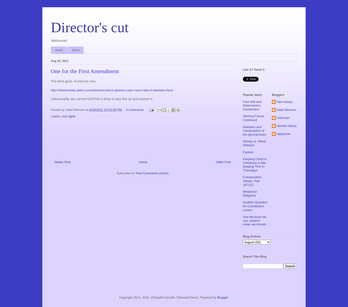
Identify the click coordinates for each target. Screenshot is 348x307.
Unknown (283, 118)
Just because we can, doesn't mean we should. (255, 220)
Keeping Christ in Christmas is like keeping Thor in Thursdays (255, 164)
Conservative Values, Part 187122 (252, 180)
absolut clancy (287, 126)
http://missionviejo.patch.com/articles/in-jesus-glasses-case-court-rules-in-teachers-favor (112, 90)
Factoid (248, 152)
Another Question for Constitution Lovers (255, 206)
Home (59, 50)
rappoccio (283, 134)
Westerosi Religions (250, 193)
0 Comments (135, 110)
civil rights (69, 116)
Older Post (223, 162)
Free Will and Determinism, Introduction (252, 105)
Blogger (222, 297)
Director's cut (90, 27)
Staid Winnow (286, 110)
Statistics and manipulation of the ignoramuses (254, 130)
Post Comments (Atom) (152, 173)
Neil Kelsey (284, 102)
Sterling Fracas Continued (253, 118)
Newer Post (62, 162)
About (75, 50)
